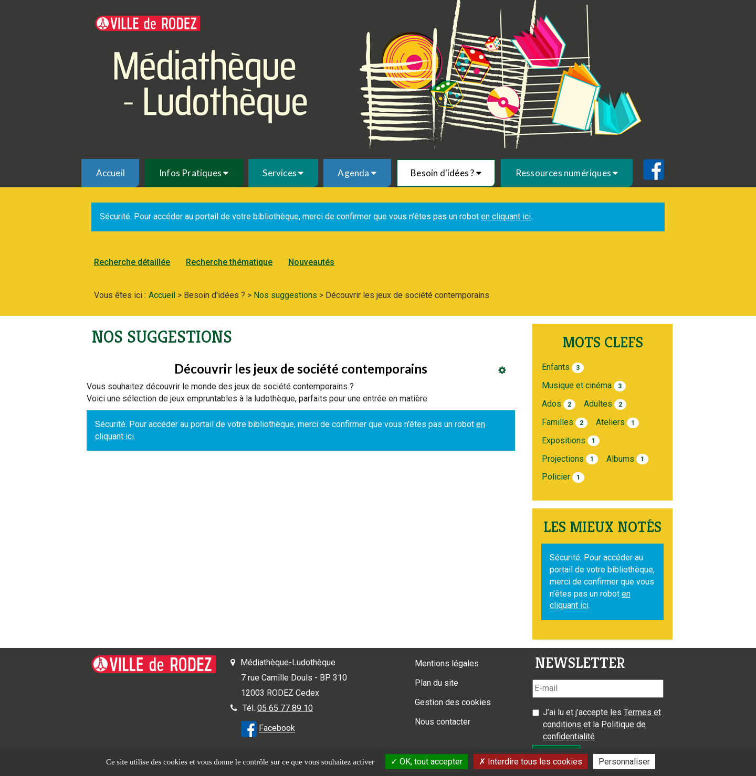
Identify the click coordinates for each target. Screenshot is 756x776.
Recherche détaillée (132, 262)
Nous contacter (442, 722)
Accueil (110, 172)
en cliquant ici (506, 216)
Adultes (598, 404)
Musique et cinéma (577, 385)
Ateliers (610, 422)
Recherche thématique (229, 262)
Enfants (556, 367)
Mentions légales (447, 663)
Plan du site (436, 683)
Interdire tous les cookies (530, 762)
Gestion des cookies (453, 702)
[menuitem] (110, 173)
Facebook (277, 729)
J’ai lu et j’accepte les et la (602, 724)
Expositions (563, 440)
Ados (551, 404)
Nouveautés (311, 262)
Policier (556, 477)
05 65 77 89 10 (285, 708)
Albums (620, 459)
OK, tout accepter (427, 762)
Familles (557, 422)
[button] (193, 173)
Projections (563, 459)
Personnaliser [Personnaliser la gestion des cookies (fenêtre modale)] (624, 762)
